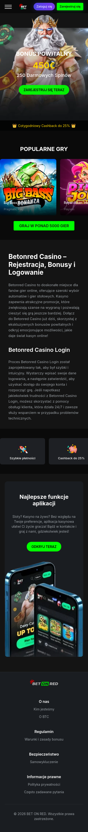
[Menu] (8, 6)
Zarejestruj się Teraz (43, 91)
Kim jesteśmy (44, 709)
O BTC (44, 717)
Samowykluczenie (44, 762)
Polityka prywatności (44, 784)
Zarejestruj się (70, 6)
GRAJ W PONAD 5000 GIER (44, 225)
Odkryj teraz (44, 547)
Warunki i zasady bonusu (44, 739)
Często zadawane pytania (44, 792)
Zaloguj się (44, 6)
